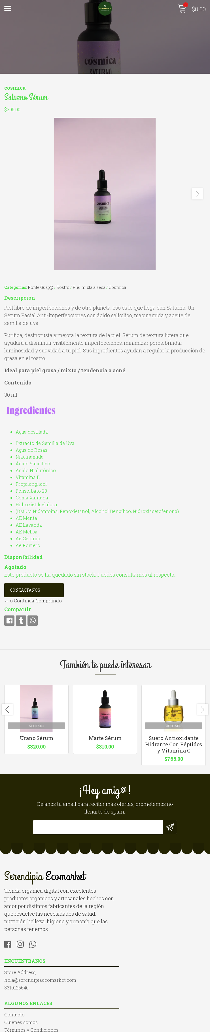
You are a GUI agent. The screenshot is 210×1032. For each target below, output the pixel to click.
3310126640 (121, 900)
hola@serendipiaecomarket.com (145, 893)
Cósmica (117, 287)
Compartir (17, 609)
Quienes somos (21, 990)
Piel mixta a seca (89, 287)
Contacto (14, 983)
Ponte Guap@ (40, 287)
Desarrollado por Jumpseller (166, 1026)
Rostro (62, 287)
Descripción (19, 297)
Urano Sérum (36, 741)
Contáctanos (25, 589)
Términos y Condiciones (31, 998)
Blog (9, 1006)
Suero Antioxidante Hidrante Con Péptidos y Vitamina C (173, 747)
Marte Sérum (105, 741)
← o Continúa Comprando (33, 600)
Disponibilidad (23, 556)
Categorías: (15, 287)
